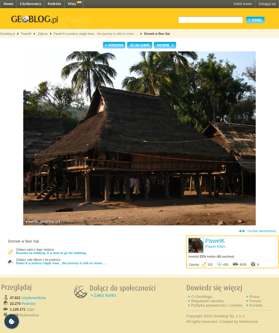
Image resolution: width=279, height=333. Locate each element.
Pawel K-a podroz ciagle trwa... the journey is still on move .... (96, 33)
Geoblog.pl (7, 33)
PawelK (26, 33)
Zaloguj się (267, 3)
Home (8, 3)
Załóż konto (242, 3)
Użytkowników (34, 298)
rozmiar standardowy (261, 231)
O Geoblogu (201, 296)
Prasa (254, 296)
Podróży (29, 303)
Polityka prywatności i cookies (216, 305)
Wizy (72, 3)
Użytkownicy (30, 3)
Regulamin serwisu (207, 301)
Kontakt (255, 305)
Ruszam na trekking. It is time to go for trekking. (51, 253)
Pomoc (255, 301)
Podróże (54, 3)
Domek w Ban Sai (157, 33)
